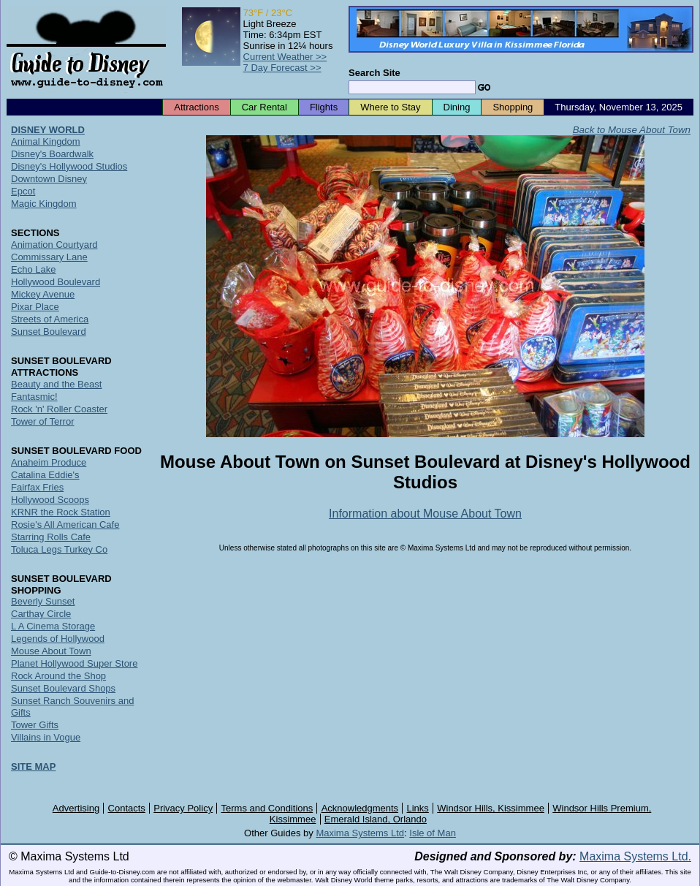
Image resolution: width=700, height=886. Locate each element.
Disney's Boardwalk (52, 153)
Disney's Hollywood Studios (69, 166)
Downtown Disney (49, 178)
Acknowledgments (360, 808)
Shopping (512, 107)
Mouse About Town (51, 650)
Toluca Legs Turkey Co (59, 549)
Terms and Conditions (267, 808)
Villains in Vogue (45, 737)
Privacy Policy (183, 808)
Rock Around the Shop (58, 675)
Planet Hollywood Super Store (74, 663)
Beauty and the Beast (56, 384)
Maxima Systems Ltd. (635, 856)
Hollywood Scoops (50, 499)
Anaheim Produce (48, 462)
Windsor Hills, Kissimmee (490, 808)
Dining (457, 107)
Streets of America (49, 319)
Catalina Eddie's (45, 474)
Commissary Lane (49, 256)
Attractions (196, 107)
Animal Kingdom (45, 141)
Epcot (23, 191)
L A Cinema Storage (53, 626)
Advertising (76, 808)
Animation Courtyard (54, 244)
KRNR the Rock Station (60, 512)
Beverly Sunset (43, 601)
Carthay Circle (41, 613)
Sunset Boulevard (48, 331)
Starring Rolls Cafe (51, 536)
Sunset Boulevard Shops (63, 688)
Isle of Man (432, 833)
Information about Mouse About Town (425, 513)
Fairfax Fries (37, 487)
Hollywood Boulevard (55, 281)
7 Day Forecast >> (282, 67)
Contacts (126, 808)
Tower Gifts (34, 724)
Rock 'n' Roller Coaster (59, 409)
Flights (324, 107)
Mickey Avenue (43, 294)
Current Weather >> (285, 56)
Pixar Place (35, 306)
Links (418, 808)
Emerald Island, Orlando (375, 819)
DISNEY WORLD (48, 129)
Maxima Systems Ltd (360, 833)
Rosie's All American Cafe (65, 524)
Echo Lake (33, 269)
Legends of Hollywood (57, 638)
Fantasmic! (34, 396)
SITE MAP (33, 766)
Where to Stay (390, 107)
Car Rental (264, 107)
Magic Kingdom (44, 203)
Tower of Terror (42, 421)
